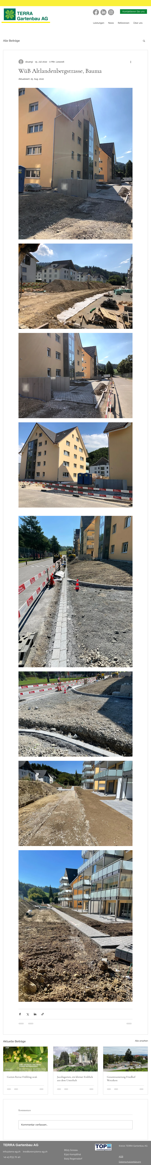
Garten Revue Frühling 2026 (22, 1077)
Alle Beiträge (11, 40)
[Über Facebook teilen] (19, 1014)
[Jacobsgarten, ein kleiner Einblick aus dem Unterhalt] (75, 1059)
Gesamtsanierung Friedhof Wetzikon (121, 1078)
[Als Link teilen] (42, 1014)
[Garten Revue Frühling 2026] (25, 1059)
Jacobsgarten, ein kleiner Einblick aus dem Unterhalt (75, 1078)
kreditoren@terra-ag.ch (35, 1151)
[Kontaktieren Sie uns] (133, 11)
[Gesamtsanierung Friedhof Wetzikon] (125, 1059)
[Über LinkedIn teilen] (35, 1014)
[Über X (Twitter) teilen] (27, 1014)
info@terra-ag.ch (11, 1151)
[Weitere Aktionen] (131, 62)
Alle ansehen (141, 1041)
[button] (124, 23)
